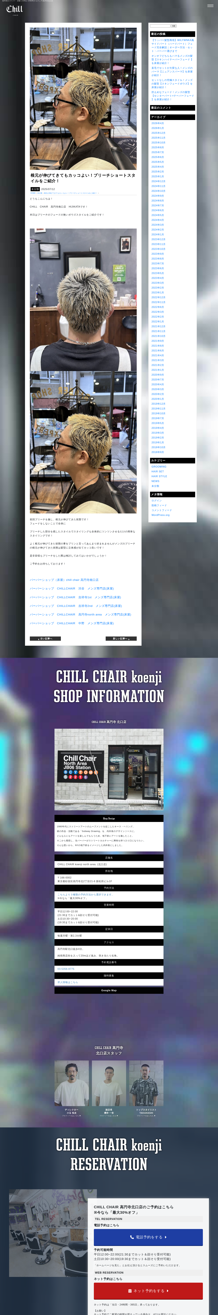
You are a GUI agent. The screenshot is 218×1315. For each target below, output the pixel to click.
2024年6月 (158, 210)
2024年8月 (158, 200)
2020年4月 (158, 384)
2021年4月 (158, 355)
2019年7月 (158, 418)
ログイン (157, 500)
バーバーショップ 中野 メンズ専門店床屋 (72, 623)
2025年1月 (158, 176)
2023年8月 (158, 258)
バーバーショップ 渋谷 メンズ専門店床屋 (72, 588)
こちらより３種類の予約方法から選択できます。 (86, 894)
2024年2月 (158, 229)
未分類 (35, 189)
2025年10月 (159, 142)
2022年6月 (158, 307)
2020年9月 (158, 374)
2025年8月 (158, 147)
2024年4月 (158, 220)
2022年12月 (159, 297)
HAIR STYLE (159, 476)
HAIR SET (158, 471)
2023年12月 (159, 239)
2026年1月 (158, 128)
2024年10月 (159, 191)
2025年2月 (158, 171)
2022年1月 (158, 321)
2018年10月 (159, 447)
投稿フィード (159, 505)
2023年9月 (158, 254)
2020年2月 (158, 394)
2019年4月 (158, 428)
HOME (33, 193)
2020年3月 (158, 389)
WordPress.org (161, 515)
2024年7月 (158, 205)
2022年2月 (158, 316)
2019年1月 (158, 442)
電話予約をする (148, 1237)
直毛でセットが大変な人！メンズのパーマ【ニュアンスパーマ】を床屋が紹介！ (172, 71)
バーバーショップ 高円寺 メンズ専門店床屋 (80, 614)
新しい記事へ (121, 638)
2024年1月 (158, 234)
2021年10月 (159, 336)
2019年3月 (158, 433)
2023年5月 (158, 273)
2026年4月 (158, 123)
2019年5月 (158, 423)
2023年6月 (158, 268)
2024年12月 (159, 181)
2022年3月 (158, 312)
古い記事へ (45, 638)
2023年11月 (159, 244)
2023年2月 (158, 287)
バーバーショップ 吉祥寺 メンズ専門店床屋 (75, 597)
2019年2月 (158, 437)
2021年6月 (158, 350)
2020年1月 (158, 399)
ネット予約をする (148, 1290)
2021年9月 (158, 341)
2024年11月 (159, 186)
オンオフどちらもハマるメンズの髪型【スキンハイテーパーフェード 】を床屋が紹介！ (172, 59)
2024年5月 (158, 215)
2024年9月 (158, 196)
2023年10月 (159, 249)
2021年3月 (158, 360)
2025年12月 (159, 133)
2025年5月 (158, 162)
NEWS (155, 481)
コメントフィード (162, 510)
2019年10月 (159, 413)
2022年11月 (159, 302)
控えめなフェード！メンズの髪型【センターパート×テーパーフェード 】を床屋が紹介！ (173, 96)
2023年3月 (158, 283)
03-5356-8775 (66, 968)
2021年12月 (159, 326)
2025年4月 (158, 167)
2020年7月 (158, 379)
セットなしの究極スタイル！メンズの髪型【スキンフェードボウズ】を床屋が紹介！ (172, 84)
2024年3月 (158, 225)
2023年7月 (158, 263)
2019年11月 (159, 408)
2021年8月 (158, 345)
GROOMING (159, 466)
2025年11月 (159, 137)
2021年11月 (159, 331)
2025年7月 (158, 152)
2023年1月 (158, 292)
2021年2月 (158, 365)
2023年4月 (158, 278)
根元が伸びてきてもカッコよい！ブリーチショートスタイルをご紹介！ (70, 193)
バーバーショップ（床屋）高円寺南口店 (64, 579)
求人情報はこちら (68, 982)
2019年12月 (159, 404)
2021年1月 (158, 370)
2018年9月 (158, 452)
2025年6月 (158, 157)
